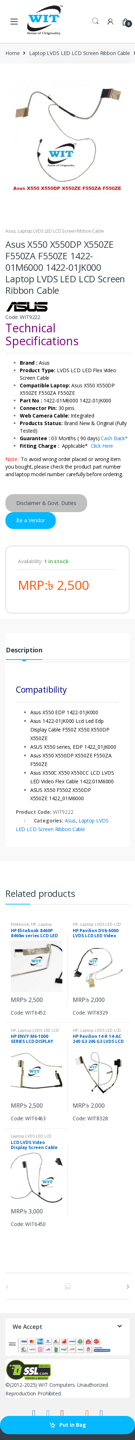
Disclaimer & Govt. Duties (46, 503)
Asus (10, 231)
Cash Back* (114, 438)
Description (24, 650)
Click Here (102, 445)
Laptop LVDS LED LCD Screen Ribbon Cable (79, 53)
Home (12, 53)
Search (95, 21)
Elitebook (20, 924)
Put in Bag (72, 1424)
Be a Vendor (30, 520)
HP (33, 924)
